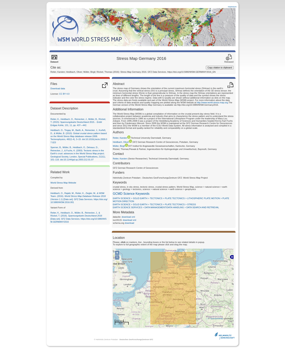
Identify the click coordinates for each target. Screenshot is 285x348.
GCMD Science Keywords (131, 193)
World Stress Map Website (63, 183)
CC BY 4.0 (64, 94)
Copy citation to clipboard (219, 67)
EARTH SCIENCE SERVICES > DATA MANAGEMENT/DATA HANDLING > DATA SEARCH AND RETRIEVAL (166, 207)
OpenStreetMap (216, 319)
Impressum (232, 7)
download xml (128, 217)
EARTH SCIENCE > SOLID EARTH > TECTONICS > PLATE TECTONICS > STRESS (154, 204)
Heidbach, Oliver (122, 142)
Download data (57, 88)
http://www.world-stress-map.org (212, 102)
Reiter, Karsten (121, 138)
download (129, 223)
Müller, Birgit (120, 146)
